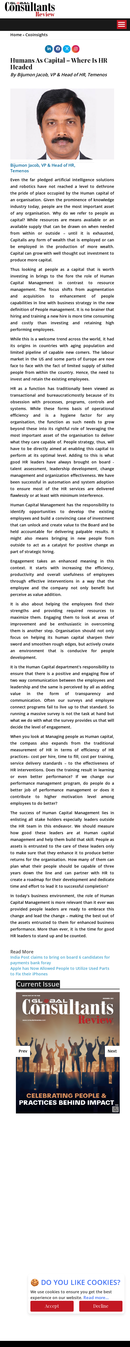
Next (112, 1051)
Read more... (96, 1297)
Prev (23, 1051)
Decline (100, 1306)
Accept (52, 1306)
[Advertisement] (66, 1152)
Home (16, 35)
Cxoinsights (36, 35)
